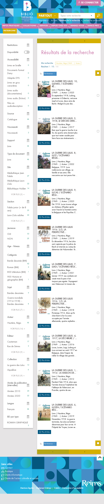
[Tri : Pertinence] (50, 74)
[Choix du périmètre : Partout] (48, 15)
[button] (18, 65)
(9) (18, 352)
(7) (18, 221)
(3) (18, 194)
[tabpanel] (52, 252)
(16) (18, 329)
